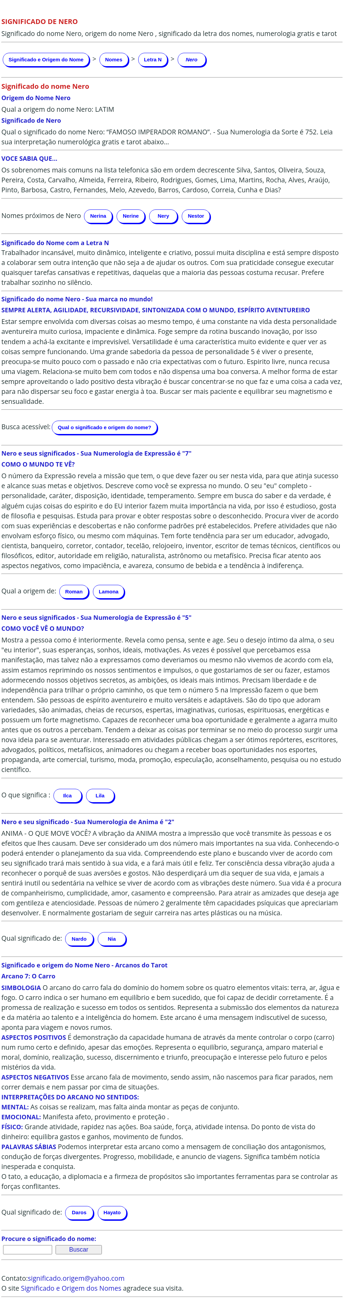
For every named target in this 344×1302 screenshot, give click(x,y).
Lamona (109, 591)
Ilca (67, 795)
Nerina (98, 216)
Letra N (153, 59)
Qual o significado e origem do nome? (104, 427)
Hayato (112, 1212)
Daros (79, 1212)
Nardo (79, 939)
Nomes (113, 59)
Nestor (196, 216)
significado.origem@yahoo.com (76, 1278)
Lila (100, 795)
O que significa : (25, 794)
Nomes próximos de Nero (41, 215)
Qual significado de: (31, 938)
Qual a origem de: (28, 590)
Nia (112, 939)
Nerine (131, 216)
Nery (163, 216)
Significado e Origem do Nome (46, 59)
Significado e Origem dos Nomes (71, 1288)
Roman (74, 591)
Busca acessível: (25, 426)
